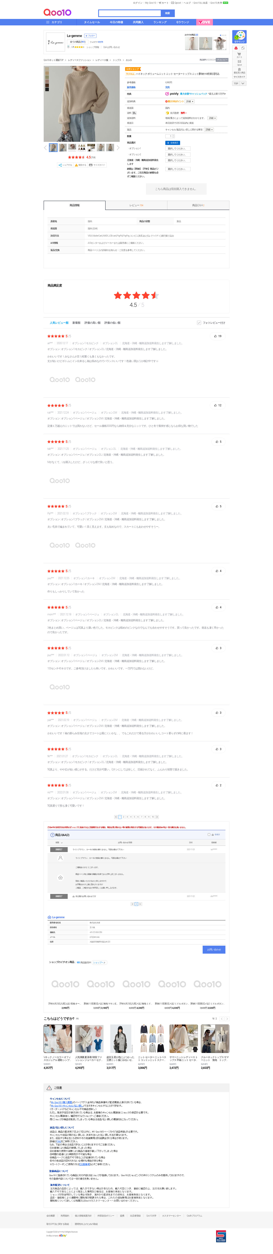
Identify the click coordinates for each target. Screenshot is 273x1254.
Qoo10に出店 (201, 3)
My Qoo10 (150, 3)
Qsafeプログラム (194, 1215)
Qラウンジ (239, 41)
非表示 (217, 834)
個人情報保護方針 (83, 1215)
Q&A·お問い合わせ (111, 47)
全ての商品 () (77, 42)
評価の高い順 (92, 322)
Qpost (178, 3)
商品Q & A (198, 205)
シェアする (67, 165)
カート (239, 57)
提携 (122, 1215)
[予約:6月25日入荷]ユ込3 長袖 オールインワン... (65, 1003)
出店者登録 (135, 1215)
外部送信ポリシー (105, 1215)
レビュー (136, 205)
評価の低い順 (112, 322)
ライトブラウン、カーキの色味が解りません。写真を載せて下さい (98, 849)
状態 (57, 842)
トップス (117, 60)
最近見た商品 (239, 72)
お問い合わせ (214, 949)
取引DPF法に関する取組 (57, 1224)
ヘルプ (187, 3)
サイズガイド (99, 165)
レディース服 (102, 60)
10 (153, 817)
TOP (236, 83)
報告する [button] (82, 165)
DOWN (243, 83)
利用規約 (65, 1215)
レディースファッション (79, 60)
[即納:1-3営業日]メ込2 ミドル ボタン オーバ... (208, 1003)
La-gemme (74, 36)
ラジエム (130, 74)
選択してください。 (178, 148)
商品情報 (74, 205)
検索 (167, 13)
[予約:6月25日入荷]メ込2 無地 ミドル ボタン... (136, 1003)
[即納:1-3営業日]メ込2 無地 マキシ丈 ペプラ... (101, 1003)
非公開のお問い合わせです (85, 896)
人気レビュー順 (59, 322)
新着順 (76, 322)
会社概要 (50, 1215)
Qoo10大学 (216, 3)
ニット (129, 60)
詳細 (188, 101)
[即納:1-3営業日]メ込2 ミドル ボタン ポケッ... (172, 1003)
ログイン (138, 3)
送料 (132, 113)
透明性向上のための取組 (86, 1224)
